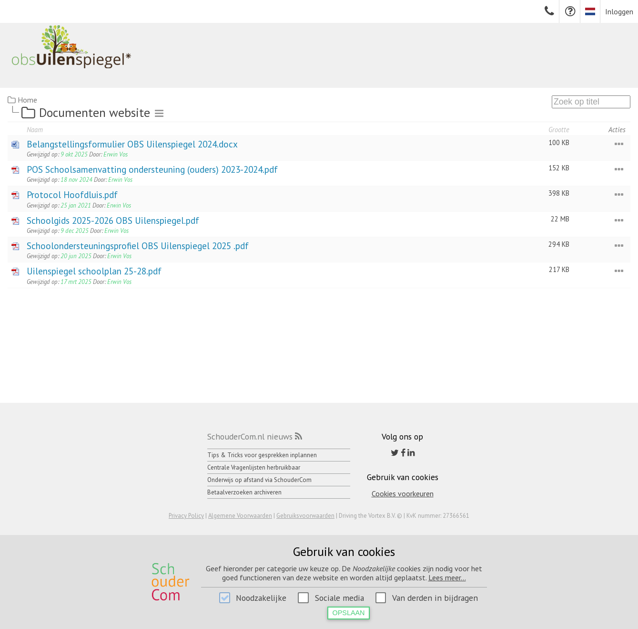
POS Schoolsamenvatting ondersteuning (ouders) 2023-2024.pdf (152, 169)
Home (27, 100)
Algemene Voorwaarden (240, 516)
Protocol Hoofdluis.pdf (72, 194)
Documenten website (94, 112)
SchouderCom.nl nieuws (250, 436)
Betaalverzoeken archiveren (244, 492)
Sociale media (339, 597)
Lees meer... (447, 577)
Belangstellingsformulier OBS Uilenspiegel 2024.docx (132, 144)
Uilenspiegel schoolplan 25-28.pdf (94, 271)
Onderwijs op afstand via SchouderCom (259, 480)
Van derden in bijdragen (435, 597)
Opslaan (349, 613)
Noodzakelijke (261, 597)
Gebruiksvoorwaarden (305, 516)
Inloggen (619, 11)
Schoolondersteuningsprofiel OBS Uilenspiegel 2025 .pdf (138, 246)
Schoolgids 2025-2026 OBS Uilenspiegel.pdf (113, 220)
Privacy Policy (186, 516)
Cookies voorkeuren (403, 493)
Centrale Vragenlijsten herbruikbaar (253, 467)
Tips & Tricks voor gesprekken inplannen (262, 455)
